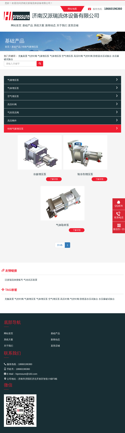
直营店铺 (73, 25)
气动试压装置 (30, 279)
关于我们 (62, 25)
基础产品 (27, 25)
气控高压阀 (13, 112)
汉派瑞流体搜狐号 (14, 279)
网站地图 (72, 8)
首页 (7, 46)
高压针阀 (78, 56)
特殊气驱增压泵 (30, 46)
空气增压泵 (67, 56)
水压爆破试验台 (107, 299)
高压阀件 (12, 120)
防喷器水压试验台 (102, 56)
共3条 (60, 245)
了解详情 (54, 179)
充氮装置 (22, 56)
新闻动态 (50, 25)
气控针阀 (32, 56)
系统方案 (39, 25)
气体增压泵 (55, 56)
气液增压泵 (43, 56)
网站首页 (16, 25)
